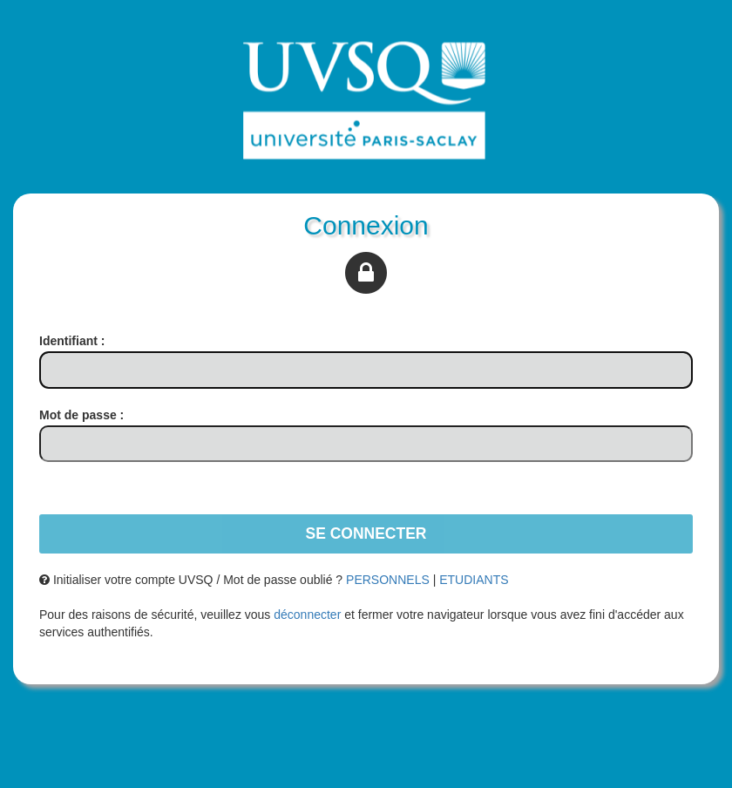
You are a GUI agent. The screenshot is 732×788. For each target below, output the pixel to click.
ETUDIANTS (473, 580)
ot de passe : (81, 415)
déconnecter (307, 615)
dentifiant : (72, 341)
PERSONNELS (388, 580)
